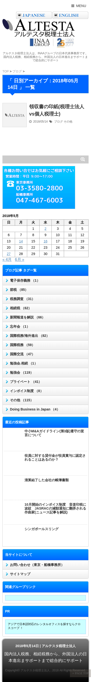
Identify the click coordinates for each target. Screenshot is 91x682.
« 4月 (7, 259)
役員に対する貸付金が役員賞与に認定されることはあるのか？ (55, 457)
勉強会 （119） (21, 372)
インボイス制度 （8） (26, 391)
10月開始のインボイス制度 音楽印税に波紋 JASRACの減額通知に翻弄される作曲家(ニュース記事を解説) (55, 508)
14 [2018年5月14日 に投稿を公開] (21, 241)
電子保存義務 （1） (25, 280)
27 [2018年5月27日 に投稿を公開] (9, 254)
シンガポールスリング (41, 529)
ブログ (58, 121)
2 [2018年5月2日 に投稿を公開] (46, 229)
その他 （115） (21, 400)
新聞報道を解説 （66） (27, 317)
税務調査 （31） (22, 299)
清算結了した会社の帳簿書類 (47, 480)
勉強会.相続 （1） (24, 363)
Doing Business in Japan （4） (35, 409)
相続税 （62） (21, 308)
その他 (68, 121)
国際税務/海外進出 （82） (30, 336)
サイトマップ (20, 574)
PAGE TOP (81, 673)
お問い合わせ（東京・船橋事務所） (37, 565)
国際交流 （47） (22, 354)
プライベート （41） (26, 382)
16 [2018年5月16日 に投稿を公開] (46, 241)
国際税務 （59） (22, 345)
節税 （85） (19, 290)
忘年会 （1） (20, 326)
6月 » (19, 259)
